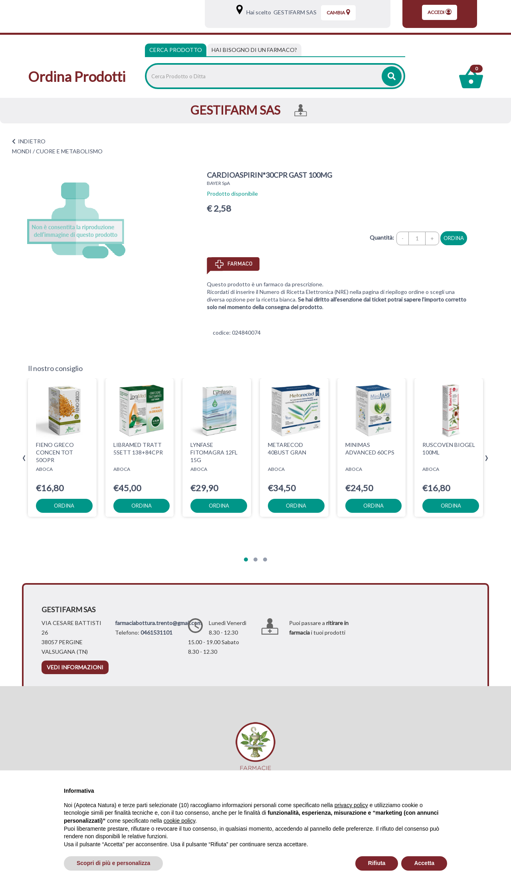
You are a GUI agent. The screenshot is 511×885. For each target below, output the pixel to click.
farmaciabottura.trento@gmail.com (158, 622)
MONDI (22, 151)
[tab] (254, 50)
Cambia (338, 12)
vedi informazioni (75, 667)
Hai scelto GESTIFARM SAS (280, 12)
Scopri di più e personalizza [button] (113, 863)
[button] (246, 560)
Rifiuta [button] (377, 863)
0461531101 (156, 632)
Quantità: (382, 237)
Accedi (440, 12)
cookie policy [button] (179, 821)
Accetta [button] (424, 863)
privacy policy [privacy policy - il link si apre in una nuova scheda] (351, 805)
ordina (454, 238)
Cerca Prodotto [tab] (175, 49)
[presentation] (24, 458)
